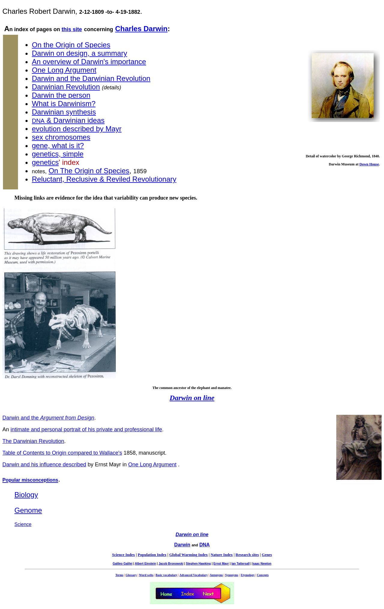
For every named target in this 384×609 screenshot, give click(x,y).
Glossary (131, 575)
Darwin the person (61, 95)
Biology (26, 495)
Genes (267, 554)
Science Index (123, 554)
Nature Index (222, 554)
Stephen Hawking (198, 563)
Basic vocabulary (167, 575)
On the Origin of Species (71, 45)
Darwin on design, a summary (79, 53)
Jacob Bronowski (170, 563)
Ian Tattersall (240, 563)
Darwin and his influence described (44, 465)
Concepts (262, 575)
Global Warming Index (188, 554)
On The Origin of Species (89, 171)
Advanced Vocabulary (193, 575)
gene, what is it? (58, 145)
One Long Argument (64, 70)
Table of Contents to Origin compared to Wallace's (62, 453)
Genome (28, 510)
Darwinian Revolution (66, 87)
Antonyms (216, 575)
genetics (45, 162)
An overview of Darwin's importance (89, 62)
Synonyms (231, 575)
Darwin (182, 544)
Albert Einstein (145, 563)
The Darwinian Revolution (33, 441)
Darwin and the (48, 418)
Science (23, 524)
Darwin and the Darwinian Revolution (91, 78)
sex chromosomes (61, 137)
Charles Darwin (141, 29)
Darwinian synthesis (64, 112)
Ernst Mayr (221, 563)
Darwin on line (192, 398)
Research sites (247, 554)
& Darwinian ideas (68, 120)
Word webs (146, 575)
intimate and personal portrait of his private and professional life (86, 429)
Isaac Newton (262, 563)
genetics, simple (57, 154)
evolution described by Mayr (77, 129)
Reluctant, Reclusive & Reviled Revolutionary (104, 179)
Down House (369, 164)
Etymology (248, 575)
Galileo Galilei (122, 563)
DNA (204, 544)
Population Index (152, 554)
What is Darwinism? (63, 104)
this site (72, 29)
